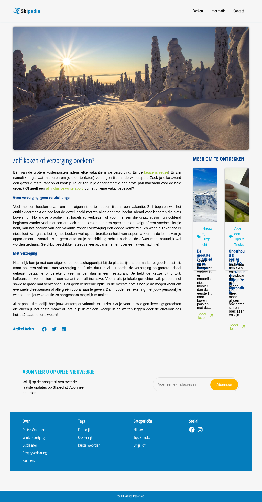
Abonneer (224, 384)
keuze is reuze (156, 172)
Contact (238, 10)
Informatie (218, 10)
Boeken (197, 10)
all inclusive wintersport (64, 188)
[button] (44, 329)
